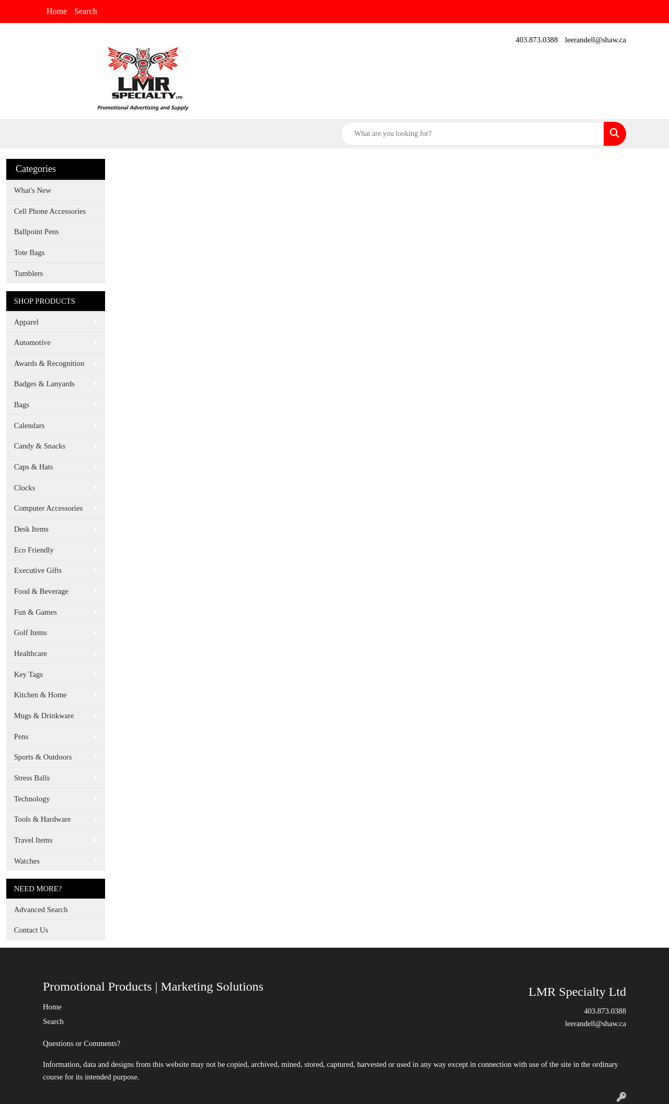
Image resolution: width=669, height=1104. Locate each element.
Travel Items (33, 840)
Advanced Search (41, 909)
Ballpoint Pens (36, 231)
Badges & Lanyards (44, 384)
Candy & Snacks (40, 446)
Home (57, 11)
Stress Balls (32, 778)
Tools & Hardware (42, 819)
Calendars (29, 425)
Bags (21, 404)
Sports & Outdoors (43, 757)
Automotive (32, 342)
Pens (21, 736)
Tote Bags (29, 252)
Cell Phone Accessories (50, 211)
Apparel (26, 322)
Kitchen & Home (40, 695)
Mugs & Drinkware (44, 715)
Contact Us (31, 930)
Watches (27, 861)
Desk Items (31, 529)
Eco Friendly (34, 550)
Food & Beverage (41, 591)
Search (85, 11)
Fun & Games (35, 612)
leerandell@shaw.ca (595, 40)
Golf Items (30, 632)
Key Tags (28, 674)
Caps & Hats (33, 467)
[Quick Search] (472, 134)
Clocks (25, 488)
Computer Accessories (48, 508)
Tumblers (28, 273)
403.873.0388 (537, 40)
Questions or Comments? (81, 1043)
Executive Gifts (38, 570)
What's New (32, 190)
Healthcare (30, 653)
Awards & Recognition (49, 363)
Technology (32, 799)
